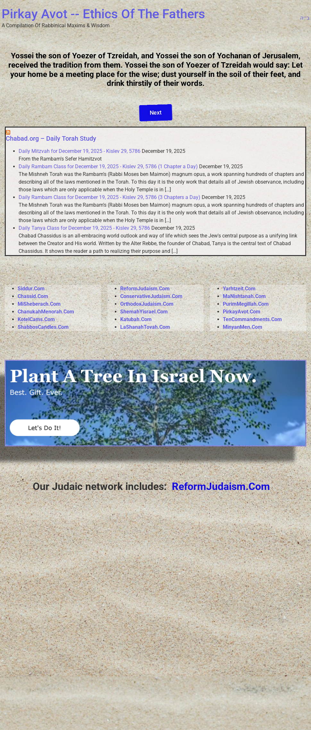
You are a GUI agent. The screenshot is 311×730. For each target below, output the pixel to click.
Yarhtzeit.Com (239, 289)
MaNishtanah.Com (244, 296)
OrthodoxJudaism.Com (146, 304)
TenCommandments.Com (252, 319)
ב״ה (304, 18)
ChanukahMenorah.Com (46, 312)
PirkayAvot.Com (241, 312)
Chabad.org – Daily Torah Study (51, 138)
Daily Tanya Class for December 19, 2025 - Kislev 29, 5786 (84, 228)
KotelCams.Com (36, 319)
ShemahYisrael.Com (144, 312)
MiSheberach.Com (39, 304)
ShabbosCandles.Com (43, 327)
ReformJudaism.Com (145, 289)
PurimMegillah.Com (246, 304)
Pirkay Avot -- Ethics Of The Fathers (103, 13)
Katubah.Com (136, 319)
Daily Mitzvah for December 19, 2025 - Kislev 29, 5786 (79, 151)
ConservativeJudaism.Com (151, 296)
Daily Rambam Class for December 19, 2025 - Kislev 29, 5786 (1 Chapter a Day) (108, 166)
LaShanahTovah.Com (145, 327)
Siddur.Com (31, 289)
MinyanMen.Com (242, 327)
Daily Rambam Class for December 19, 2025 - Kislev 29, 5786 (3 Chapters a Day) (109, 197)
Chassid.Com (33, 296)
